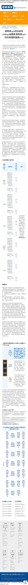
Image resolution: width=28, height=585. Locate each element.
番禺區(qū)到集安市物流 (23, 444)
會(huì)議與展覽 (12, 535)
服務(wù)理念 (5, 565)
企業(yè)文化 (5, 558)
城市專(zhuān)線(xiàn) (5, 535)
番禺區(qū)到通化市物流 (13, 454)
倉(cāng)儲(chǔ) (7, 19)
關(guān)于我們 (20, 558)
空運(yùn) (6, 16)
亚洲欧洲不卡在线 (4, 584)
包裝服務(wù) (20, 539)
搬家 (23, 16)
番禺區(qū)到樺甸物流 (23, 463)
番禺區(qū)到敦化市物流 (23, 435)
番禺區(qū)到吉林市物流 (13, 473)
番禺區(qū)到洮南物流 (13, 493)
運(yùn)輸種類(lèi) (13, 554)
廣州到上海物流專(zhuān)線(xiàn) (8, 575)
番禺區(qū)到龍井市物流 (13, 435)
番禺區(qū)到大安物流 (7, 493)
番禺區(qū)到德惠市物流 (7, 483)
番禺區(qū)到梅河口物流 (7, 454)
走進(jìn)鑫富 (5, 552)
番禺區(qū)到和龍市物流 (7, 435)
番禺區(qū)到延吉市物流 (13, 444)
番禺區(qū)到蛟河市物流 (7, 473)
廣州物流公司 (6, 577)
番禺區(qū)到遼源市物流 (7, 463)
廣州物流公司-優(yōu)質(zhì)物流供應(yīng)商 (10, 574)
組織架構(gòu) (5, 561)
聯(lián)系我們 (20, 552)
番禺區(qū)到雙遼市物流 (23, 454)
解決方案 (12, 524)
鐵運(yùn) (15, 12)
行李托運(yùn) (12, 565)
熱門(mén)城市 (5, 539)
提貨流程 (20, 533)
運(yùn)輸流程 (5, 568)
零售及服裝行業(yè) (12, 529)
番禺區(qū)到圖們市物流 (7, 444)
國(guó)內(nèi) (20, 19)
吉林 (11, 27)
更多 (4, 23)
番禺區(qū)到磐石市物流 (13, 463)
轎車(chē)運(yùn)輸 (12, 568)
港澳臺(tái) (5, 541)
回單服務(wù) (20, 546)
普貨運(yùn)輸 (12, 561)
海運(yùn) (15, 16)
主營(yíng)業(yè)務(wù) (5, 527)
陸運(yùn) (6, 12)
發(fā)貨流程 (20, 536)
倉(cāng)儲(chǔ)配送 (5, 544)
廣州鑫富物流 (23, 26)
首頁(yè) (4, 26)
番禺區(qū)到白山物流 (23, 483)
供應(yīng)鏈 (12, 532)
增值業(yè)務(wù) (20, 527)
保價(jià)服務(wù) (20, 543)
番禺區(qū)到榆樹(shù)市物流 (18, 473)
